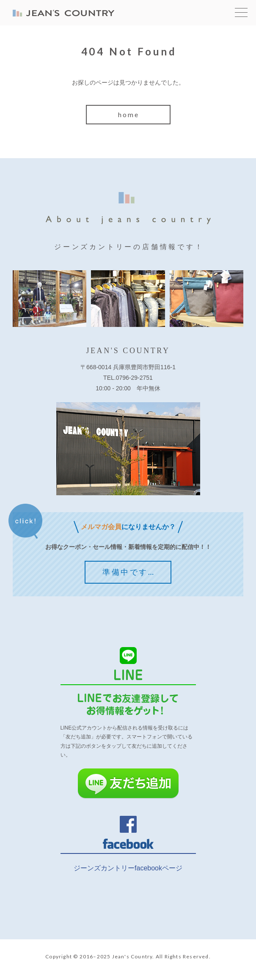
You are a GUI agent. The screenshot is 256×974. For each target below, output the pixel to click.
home (129, 114)
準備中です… (128, 571)
